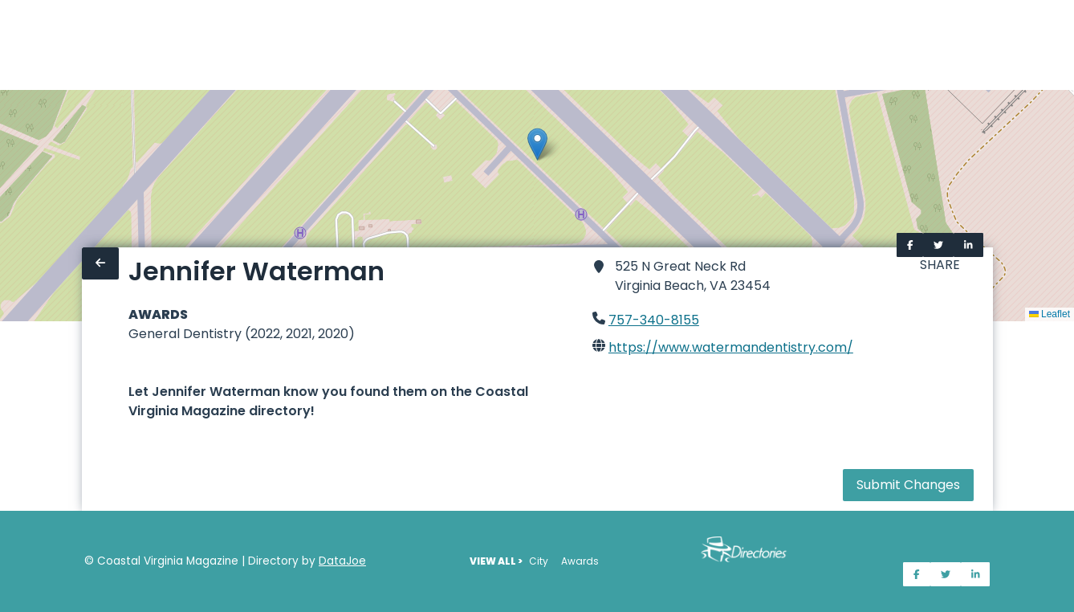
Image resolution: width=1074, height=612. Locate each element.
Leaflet (1049, 314)
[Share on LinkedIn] (968, 245)
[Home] (9, 45)
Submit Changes (908, 484)
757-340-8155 (653, 320)
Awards (580, 561)
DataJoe (342, 561)
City (538, 561)
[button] (537, 144)
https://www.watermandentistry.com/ (730, 347)
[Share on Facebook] (910, 245)
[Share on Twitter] (938, 245)
